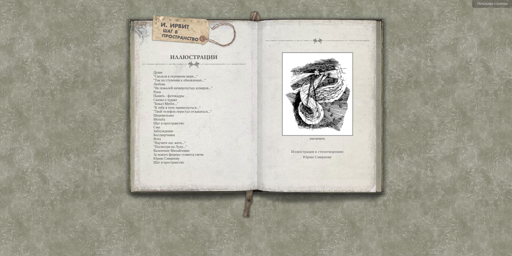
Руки (157, 92)
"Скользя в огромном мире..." (176, 76)
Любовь (160, 84)
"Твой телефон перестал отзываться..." (183, 111)
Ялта (157, 139)
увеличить (317, 138)
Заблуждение (164, 131)
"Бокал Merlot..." (166, 104)
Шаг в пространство (169, 123)
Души (158, 72)
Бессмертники (164, 135)
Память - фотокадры (169, 96)
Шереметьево (164, 115)
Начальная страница (492, 3)
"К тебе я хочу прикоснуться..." (177, 108)
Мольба (159, 119)
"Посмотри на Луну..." (170, 147)
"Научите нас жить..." (170, 143)
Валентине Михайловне (172, 151)
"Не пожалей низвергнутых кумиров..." (183, 88)
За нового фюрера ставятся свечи (179, 154)
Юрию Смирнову (167, 158)
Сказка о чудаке (165, 100)
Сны (157, 127)
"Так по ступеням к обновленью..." (180, 80)
